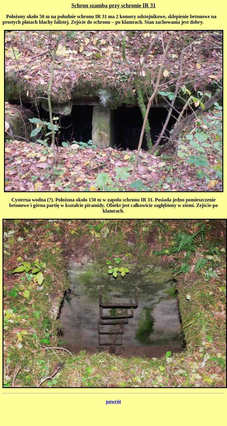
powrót (113, 401)
